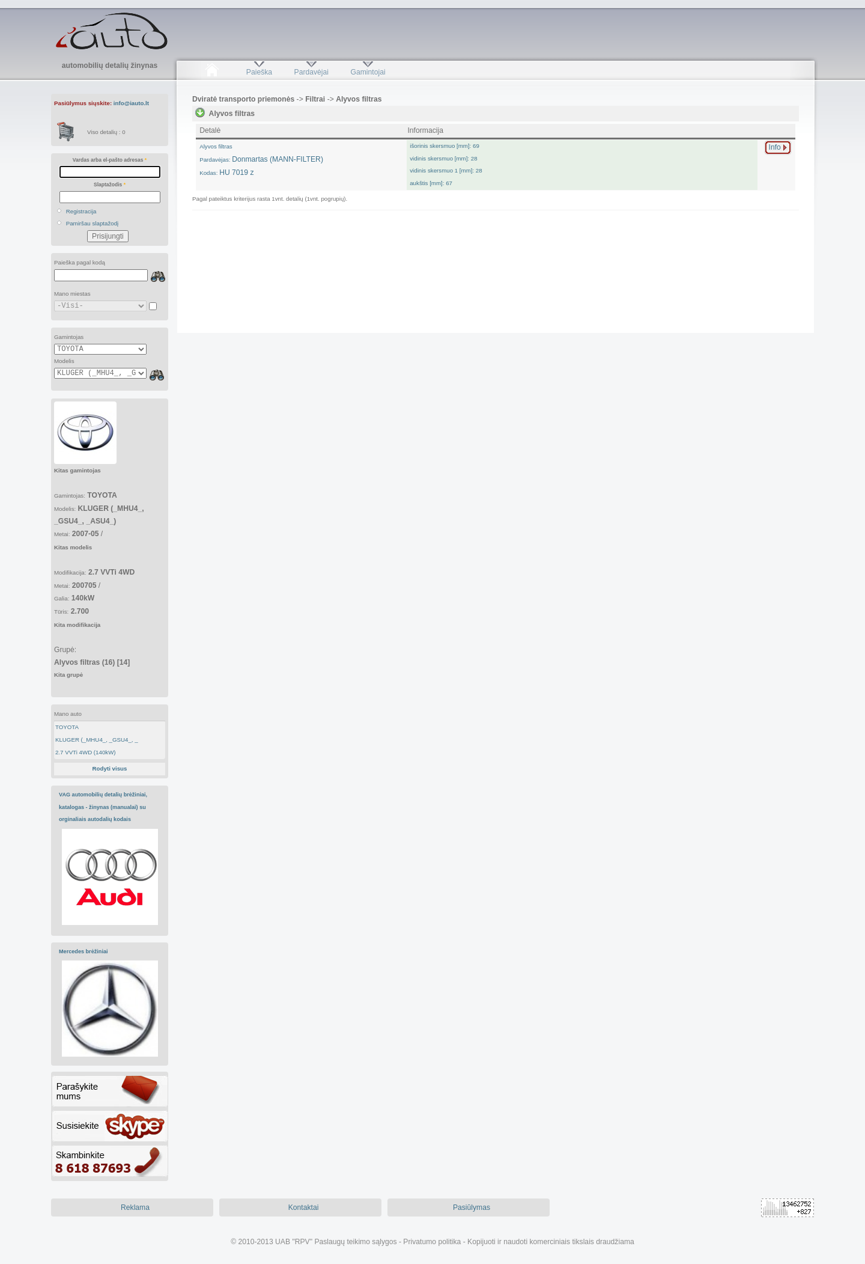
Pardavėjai (311, 72)
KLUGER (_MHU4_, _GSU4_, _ (96, 739)
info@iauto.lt (131, 103)
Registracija (81, 211)
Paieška (259, 72)
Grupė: (92, 662)
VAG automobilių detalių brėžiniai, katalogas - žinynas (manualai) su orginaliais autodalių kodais (103, 807)
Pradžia (211, 72)
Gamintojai (367, 72)
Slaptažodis (110, 185)
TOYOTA (67, 727)
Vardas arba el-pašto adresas (110, 160)
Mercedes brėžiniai (83, 951)
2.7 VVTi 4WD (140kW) (85, 752)
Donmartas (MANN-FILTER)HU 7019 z (261, 159)
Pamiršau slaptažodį (92, 223)
